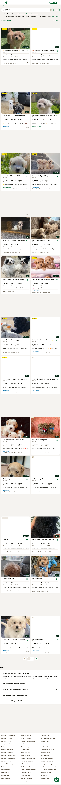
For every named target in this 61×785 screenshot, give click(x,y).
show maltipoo (5, 769)
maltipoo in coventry (7, 749)
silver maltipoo (25, 775)
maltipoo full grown (27, 767)
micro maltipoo (5, 778)
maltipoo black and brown (48, 747)
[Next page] (36, 590)
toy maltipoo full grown (48, 738)
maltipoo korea (25, 755)
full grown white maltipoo (48, 769)
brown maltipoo (25, 747)
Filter (55, 10)
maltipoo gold (45, 778)
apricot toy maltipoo (27, 761)
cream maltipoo (25, 772)
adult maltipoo (5, 781)
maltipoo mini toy (26, 735)
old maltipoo (45, 735)
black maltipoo (25, 752)
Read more (55, 16)
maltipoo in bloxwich (7, 752)
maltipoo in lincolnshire (8, 758)
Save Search (6, 20)
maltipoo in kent (6, 741)
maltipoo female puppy (8, 767)
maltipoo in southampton (8, 755)
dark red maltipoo (26, 778)
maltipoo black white (47, 761)
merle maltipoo (25, 744)
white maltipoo (25, 764)
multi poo (44, 775)
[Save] (27, 51)
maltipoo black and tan (28, 758)
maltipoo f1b (44, 744)
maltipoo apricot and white (49, 767)
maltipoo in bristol (6, 744)
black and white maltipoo (28, 769)
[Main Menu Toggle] (2, 2)
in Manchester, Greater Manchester (27, 14)
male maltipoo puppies (8, 764)
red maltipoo (5, 775)
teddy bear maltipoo (47, 758)
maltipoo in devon (6, 747)
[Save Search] (56, 779)
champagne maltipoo (47, 764)
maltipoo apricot (46, 752)
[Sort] (56, 20)
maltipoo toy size (46, 772)
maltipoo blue (45, 741)
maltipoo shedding (26, 738)
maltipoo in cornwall (7, 738)
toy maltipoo (45, 755)
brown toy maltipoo (27, 781)
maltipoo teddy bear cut (28, 741)
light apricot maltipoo (47, 749)
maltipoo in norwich (7, 761)
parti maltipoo (25, 749)
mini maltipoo (5, 772)
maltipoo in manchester (8, 735)
